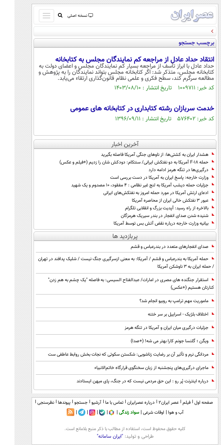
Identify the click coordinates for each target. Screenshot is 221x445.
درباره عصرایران (126, 402)
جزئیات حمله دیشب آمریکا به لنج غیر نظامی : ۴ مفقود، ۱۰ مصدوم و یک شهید (128, 185)
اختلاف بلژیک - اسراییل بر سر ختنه (166, 314)
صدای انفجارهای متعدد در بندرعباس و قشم (158, 246)
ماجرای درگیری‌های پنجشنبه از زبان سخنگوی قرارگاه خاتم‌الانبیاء (140, 367)
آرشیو (82, 402)
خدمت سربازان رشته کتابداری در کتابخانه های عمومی (128, 109)
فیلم (172, 402)
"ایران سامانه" (95, 436)
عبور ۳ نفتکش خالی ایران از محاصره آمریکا (158, 200)
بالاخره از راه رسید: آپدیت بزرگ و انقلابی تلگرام (155, 208)
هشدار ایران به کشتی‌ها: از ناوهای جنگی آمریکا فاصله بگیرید (143, 154)
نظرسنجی (31, 402)
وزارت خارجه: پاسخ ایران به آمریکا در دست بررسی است (148, 177)
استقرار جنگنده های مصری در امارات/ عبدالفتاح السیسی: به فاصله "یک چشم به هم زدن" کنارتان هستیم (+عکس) (117, 284)
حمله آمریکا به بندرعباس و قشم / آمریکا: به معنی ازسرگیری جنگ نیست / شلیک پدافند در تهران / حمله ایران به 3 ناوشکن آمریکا (112, 263)
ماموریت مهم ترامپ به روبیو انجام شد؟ (162, 301)
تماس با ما (100, 402)
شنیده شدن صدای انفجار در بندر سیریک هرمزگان (153, 215)
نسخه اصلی (65, 16)
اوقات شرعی (139, 412)
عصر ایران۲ (154, 402)
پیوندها (49, 402)
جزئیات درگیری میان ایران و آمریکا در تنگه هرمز (155, 327)
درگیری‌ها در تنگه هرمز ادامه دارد (167, 170)
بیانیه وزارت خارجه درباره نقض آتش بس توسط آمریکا (149, 223)
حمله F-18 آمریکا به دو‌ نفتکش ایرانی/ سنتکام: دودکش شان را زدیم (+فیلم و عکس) (122, 162)
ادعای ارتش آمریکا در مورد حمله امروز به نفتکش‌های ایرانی (144, 192)
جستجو (66, 402)
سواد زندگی (114, 412)
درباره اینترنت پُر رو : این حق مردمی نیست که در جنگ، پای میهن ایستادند (131, 381)
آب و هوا (161, 412)
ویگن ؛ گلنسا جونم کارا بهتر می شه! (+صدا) (158, 341)
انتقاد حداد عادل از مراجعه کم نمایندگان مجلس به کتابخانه (120, 60)
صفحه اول (189, 402)
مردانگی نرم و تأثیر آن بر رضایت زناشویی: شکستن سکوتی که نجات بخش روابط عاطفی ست (117, 354)
